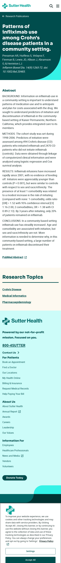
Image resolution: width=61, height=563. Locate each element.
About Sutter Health (12, 406)
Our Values (8, 432)
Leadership (8, 427)
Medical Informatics (14, 295)
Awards (6, 416)
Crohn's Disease (11, 289)
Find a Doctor (9, 367)
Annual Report (12, 411)
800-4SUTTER (13, 345)
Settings (30, 554)
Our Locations (9, 372)
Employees (8, 445)
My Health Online (11, 378)
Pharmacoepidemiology (16, 302)
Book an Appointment (13, 362)
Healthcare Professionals (15, 450)
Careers (6, 422)
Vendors (6, 461)
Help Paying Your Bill (13, 393)
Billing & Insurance (12, 383)
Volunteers (7, 466)
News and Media (13, 455)
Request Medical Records (15, 388)
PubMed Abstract (12, 257)
